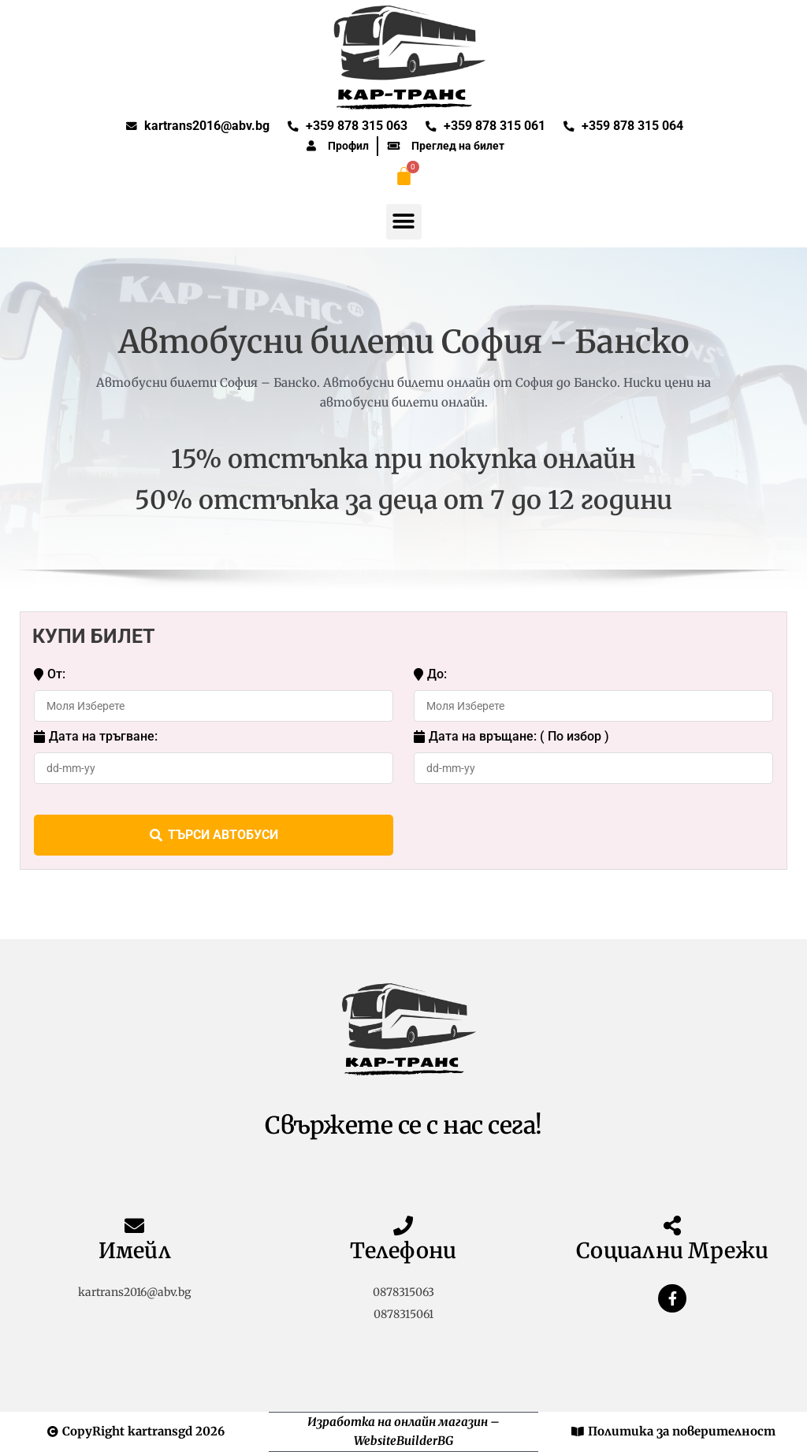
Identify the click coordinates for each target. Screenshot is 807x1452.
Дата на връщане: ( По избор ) (511, 737)
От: (49, 674)
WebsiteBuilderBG (403, 1440)
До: (430, 674)
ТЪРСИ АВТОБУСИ (214, 835)
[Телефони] (403, 1225)
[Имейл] (134, 1225)
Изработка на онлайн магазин (397, 1421)
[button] (404, 222)
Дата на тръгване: (96, 737)
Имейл (135, 1250)
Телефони (403, 1250)
